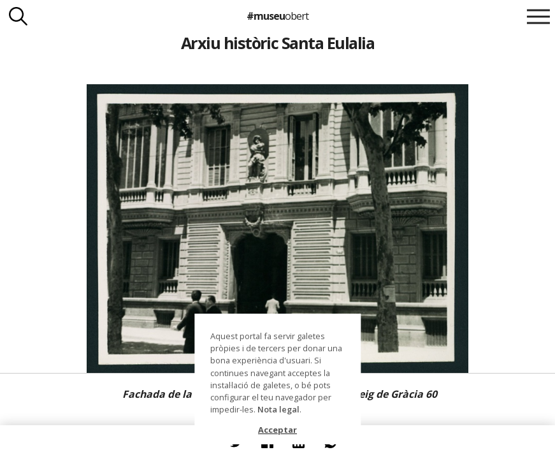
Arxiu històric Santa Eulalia (278, 43)
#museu (277, 16)
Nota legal (278, 409)
